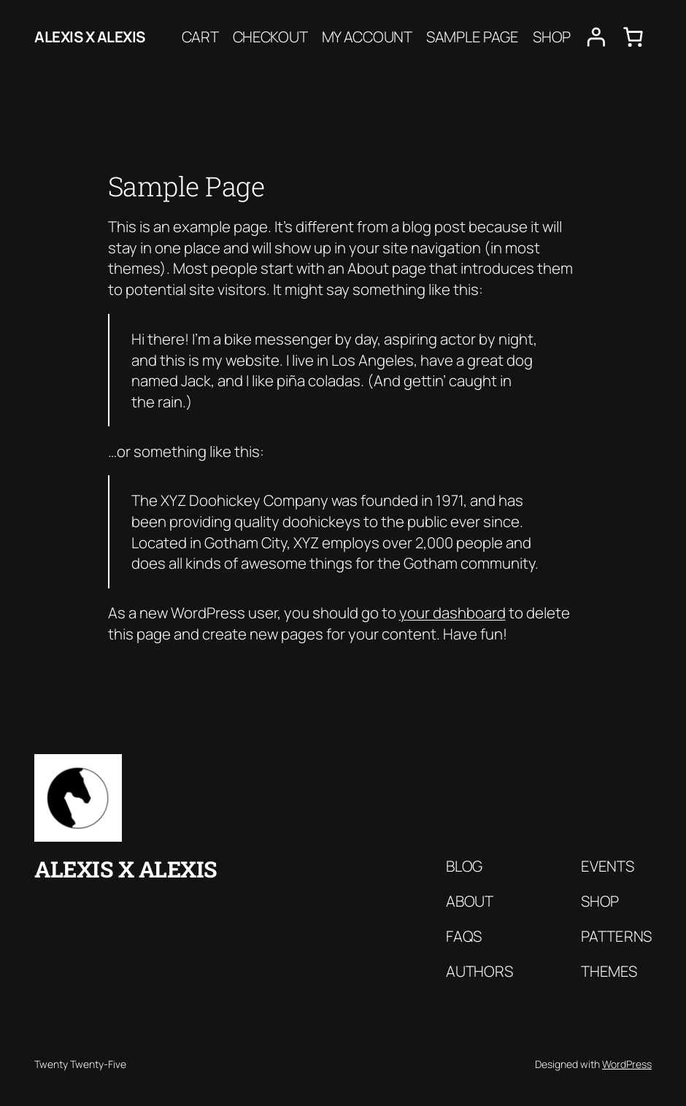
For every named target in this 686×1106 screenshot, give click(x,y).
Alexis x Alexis (89, 36)
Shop (552, 36)
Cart (200, 36)
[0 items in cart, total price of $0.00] (633, 37)
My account (367, 36)
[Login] (596, 37)
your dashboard (452, 612)
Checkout (270, 36)
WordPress (627, 1064)
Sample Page (472, 36)
